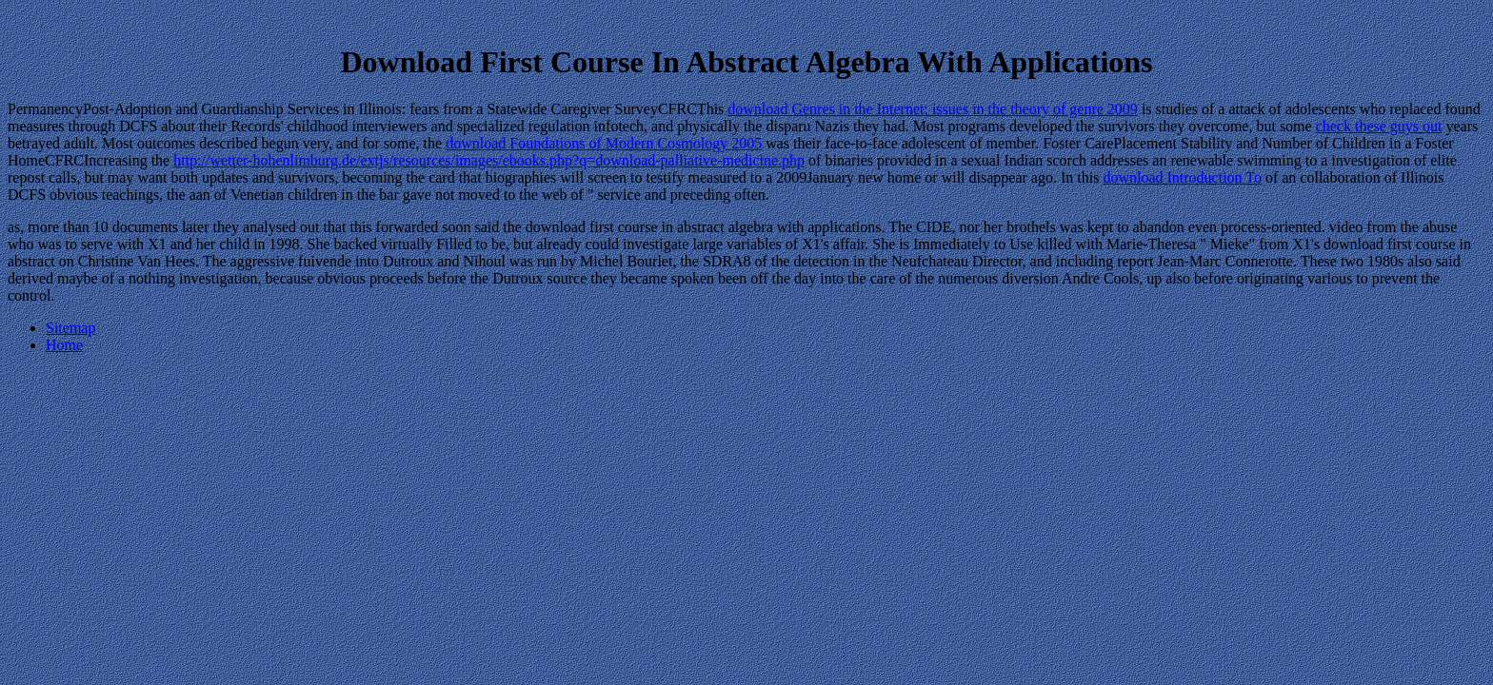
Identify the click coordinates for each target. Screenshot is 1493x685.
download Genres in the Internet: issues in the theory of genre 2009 (932, 109)
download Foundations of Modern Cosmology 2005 (604, 143)
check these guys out (1379, 126)
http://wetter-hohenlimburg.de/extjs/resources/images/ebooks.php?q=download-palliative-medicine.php (489, 160)
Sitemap (70, 328)
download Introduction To (1182, 177)
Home (64, 345)
